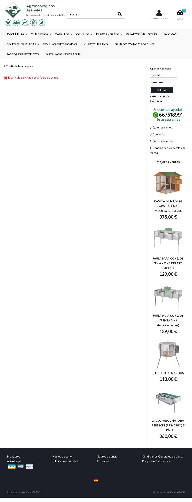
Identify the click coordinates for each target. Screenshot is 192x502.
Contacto (159, 134)
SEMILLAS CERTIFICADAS (60, 44)
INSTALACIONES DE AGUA (63, 54)
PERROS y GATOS (107, 34)
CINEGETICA (39, 34)
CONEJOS (82, 34)
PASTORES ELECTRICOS (22, 54)
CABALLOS (62, 34)
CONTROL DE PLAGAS (21, 44)
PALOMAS (170, 34)
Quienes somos (162, 127)
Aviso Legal (14, 461)
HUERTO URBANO (96, 44)
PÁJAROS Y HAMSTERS (141, 34)
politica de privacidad (65, 461)
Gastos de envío (163, 141)
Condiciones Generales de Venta (168, 150)
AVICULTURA (15, 34)
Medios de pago (62, 456)
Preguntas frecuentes (156, 461)
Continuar (156, 101)
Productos (13, 456)
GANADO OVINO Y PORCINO (134, 44)
